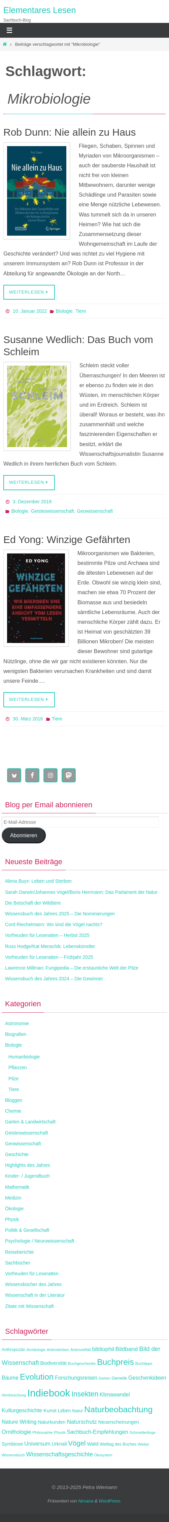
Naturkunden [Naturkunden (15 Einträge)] (51, 1422)
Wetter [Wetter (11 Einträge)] (143, 1444)
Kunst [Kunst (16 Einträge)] (50, 1410)
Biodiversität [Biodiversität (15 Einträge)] (53, 1363)
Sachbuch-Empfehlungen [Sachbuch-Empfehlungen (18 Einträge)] (97, 1432)
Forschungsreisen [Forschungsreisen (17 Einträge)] (76, 1378)
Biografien (15, 1034)
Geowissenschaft (95, 511)
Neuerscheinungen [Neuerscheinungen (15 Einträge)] (118, 1422)
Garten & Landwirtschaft (30, 1121)
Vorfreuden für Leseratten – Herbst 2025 (47, 935)
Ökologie (14, 1208)
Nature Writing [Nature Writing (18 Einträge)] (19, 1422)
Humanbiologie (24, 1056)
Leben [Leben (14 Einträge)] (64, 1410)
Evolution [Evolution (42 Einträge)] (37, 1376)
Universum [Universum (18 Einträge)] (37, 1444)
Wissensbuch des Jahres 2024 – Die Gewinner (54, 978)
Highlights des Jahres (27, 1165)
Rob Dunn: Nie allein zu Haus (69, 132)
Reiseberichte (19, 1252)
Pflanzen (17, 1067)
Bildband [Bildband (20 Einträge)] (126, 1349)
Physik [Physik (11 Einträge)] (59, 1432)
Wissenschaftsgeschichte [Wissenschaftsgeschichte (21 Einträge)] (59, 1454)
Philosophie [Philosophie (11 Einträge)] (43, 1432)
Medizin (13, 1197)
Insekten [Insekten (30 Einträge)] (84, 1394)
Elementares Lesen (39, 10)
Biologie (64, 311)
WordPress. (110, 1500)
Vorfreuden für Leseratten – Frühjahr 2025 (49, 957)
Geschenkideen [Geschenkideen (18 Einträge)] (147, 1378)
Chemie (13, 1111)
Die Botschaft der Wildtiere (33, 903)
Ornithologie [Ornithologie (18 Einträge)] (16, 1432)
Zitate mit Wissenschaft (29, 1306)
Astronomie (17, 1023)
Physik (12, 1219)
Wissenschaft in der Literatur (35, 1295)
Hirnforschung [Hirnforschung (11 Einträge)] (14, 1395)
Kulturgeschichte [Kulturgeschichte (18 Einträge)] (22, 1410)
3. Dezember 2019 (32, 501)
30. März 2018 (28, 718)
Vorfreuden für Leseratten (32, 1273)
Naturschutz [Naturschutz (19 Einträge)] (82, 1422)
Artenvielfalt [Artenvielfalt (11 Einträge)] (80, 1349)
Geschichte (17, 1154)
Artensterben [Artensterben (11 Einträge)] (58, 1349)
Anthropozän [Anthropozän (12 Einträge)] (13, 1349)
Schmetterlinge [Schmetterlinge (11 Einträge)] (143, 1432)
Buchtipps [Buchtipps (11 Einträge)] (144, 1363)
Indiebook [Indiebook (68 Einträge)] (48, 1392)
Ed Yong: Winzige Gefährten (66, 539)
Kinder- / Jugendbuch (27, 1176)
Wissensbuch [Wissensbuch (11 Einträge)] (13, 1455)
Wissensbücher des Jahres (33, 1284)
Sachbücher (17, 1262)
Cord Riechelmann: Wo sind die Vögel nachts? (53, 924)
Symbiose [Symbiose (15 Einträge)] (12, 1444)
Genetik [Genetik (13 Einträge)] (119, 1378)
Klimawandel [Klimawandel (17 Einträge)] (115, 1394)
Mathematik (17, 1187)
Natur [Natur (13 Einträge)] (77, 1410)
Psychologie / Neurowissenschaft (39, 1241)
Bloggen (13, 1100)
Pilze (13, 1078)
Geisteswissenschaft (52, 511)
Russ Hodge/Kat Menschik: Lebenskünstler (50, 946)
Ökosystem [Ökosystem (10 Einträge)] (103, 1455)
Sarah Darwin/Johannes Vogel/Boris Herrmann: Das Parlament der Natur (81, 892)
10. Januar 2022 (30, 311)
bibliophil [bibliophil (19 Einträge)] (103, 1349)
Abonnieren (23, 835)
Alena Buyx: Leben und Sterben (38, 881)
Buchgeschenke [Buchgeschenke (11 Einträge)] (82, 1363)
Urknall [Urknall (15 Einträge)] (59, 1444)
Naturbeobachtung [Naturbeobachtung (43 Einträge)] (118, 1409)
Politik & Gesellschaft (27, 1230)
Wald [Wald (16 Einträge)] (93, 1444)
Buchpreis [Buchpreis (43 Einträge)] (115, 1361)
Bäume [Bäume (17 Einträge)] (10, 1378)
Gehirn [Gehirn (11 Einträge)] (104, 1378)
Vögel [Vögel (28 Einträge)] (77, 1443)
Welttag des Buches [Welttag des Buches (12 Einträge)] (118, 1444)
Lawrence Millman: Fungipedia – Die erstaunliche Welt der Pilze (71, 968)
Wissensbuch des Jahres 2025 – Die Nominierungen (60, 913)
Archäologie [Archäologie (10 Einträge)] (36, 1350)
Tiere (80, 311)
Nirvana (85, 1500)
